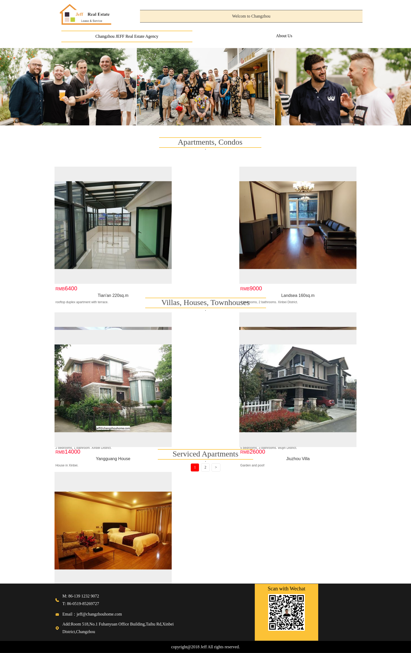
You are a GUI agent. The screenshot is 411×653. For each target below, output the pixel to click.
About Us (284, 36)
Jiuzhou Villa (167, 416)
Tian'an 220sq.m (91, 253)
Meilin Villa (243, 416)
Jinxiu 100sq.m (244, 253)
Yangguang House (91, 416)
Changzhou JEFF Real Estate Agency (126, 36)
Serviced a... (65, 551)
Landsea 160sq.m (167, 253)
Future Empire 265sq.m (320, 253)
